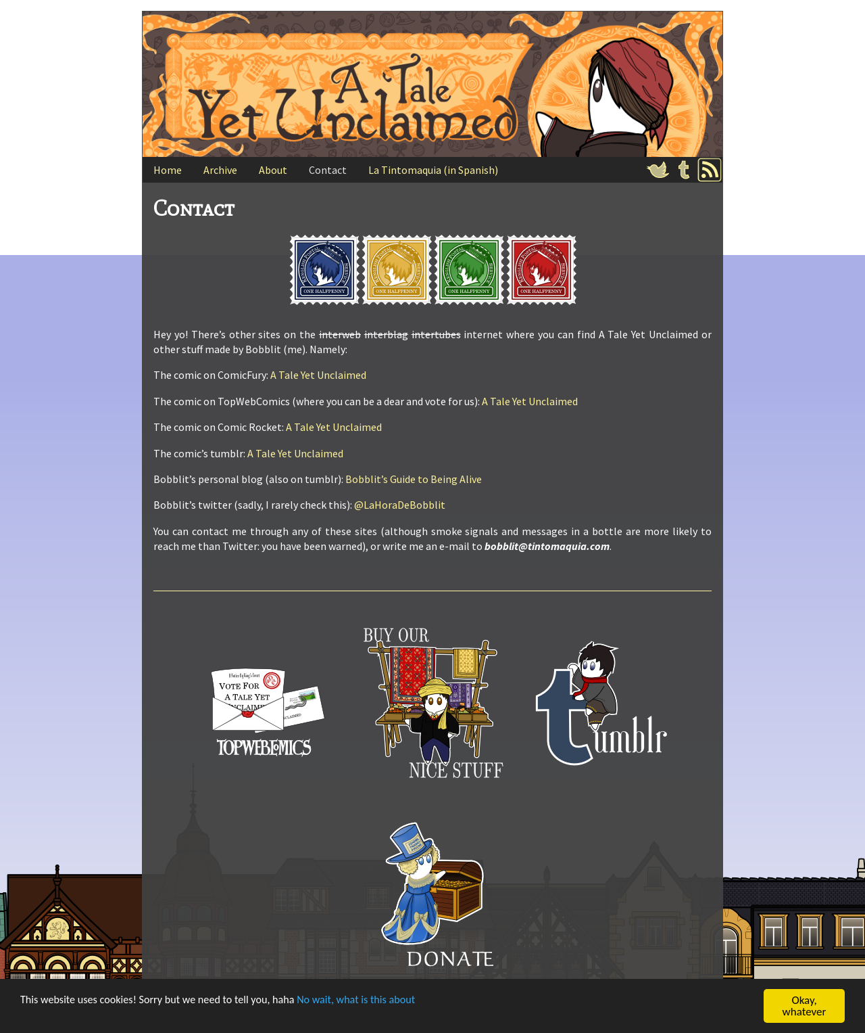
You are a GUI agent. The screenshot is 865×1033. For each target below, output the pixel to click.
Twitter (658, 170)
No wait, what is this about (374, 1001)
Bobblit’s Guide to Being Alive (413, 479)
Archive (220, 170)
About (273, 170)
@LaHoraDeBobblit (399, 504)
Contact (328, 170)
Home (167, 170)
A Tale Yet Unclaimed (318, 375)
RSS (709, 170)
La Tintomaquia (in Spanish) (433, 170)
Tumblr (684, 170)
